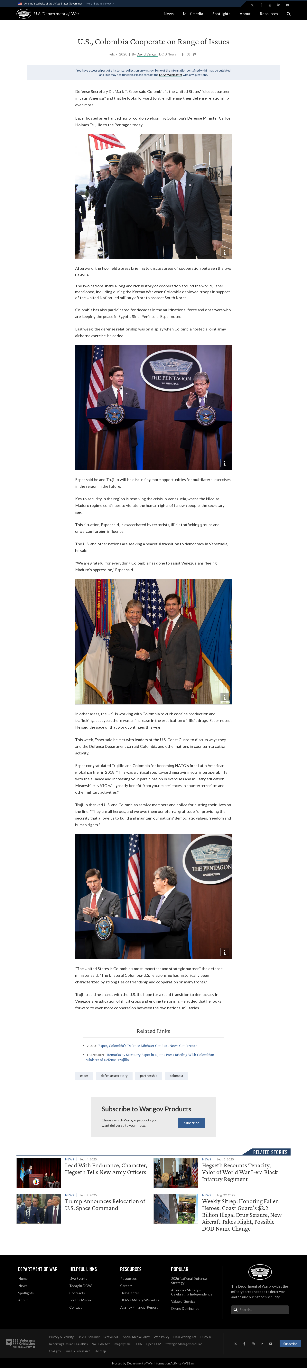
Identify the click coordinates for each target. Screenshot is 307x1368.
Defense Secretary (114, 1076)
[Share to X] (189, 55)
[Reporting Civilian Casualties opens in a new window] (68, 1343)
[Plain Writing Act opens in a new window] (184, 1336)
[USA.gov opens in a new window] (55, 1350)
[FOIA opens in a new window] (138, 1343)
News (169, 13)
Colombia (176, 1076)
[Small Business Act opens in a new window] (77, 1350)
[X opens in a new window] (252, 5)
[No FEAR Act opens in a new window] (101, 1343)
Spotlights (221, 13)
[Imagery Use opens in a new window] (122, 1343)
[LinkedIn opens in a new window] (279, 5)
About (245, 13)
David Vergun (147, 54)
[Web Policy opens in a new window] (161, 1336)
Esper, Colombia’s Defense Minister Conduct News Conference (147, 1045)
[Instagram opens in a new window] (270, 5)
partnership (148, 1076)
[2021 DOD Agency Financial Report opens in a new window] (142, 1307)
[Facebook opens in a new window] (261, 5)
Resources (269, 13)
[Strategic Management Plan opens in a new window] (183, 1343)
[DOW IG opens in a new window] (206, 1336)
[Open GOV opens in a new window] (153, 1343)
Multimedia (193, 13)
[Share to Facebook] (183, 55)
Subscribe (191, 1123)
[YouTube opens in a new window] (288, 5)
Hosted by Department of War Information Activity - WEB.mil (153, 1363)
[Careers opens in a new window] (142, 1286)
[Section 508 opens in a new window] (111, 1336)
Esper (84, 1076)
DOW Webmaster (170, 74)
